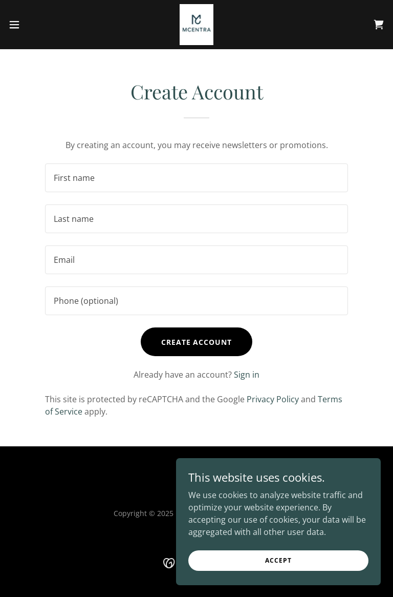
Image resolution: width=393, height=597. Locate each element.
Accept (278, 560)
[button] (33, 24)
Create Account (196, 342)
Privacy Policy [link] (273, 399)
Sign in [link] (246, 374)
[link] (196, 24)
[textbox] (196, 177)
